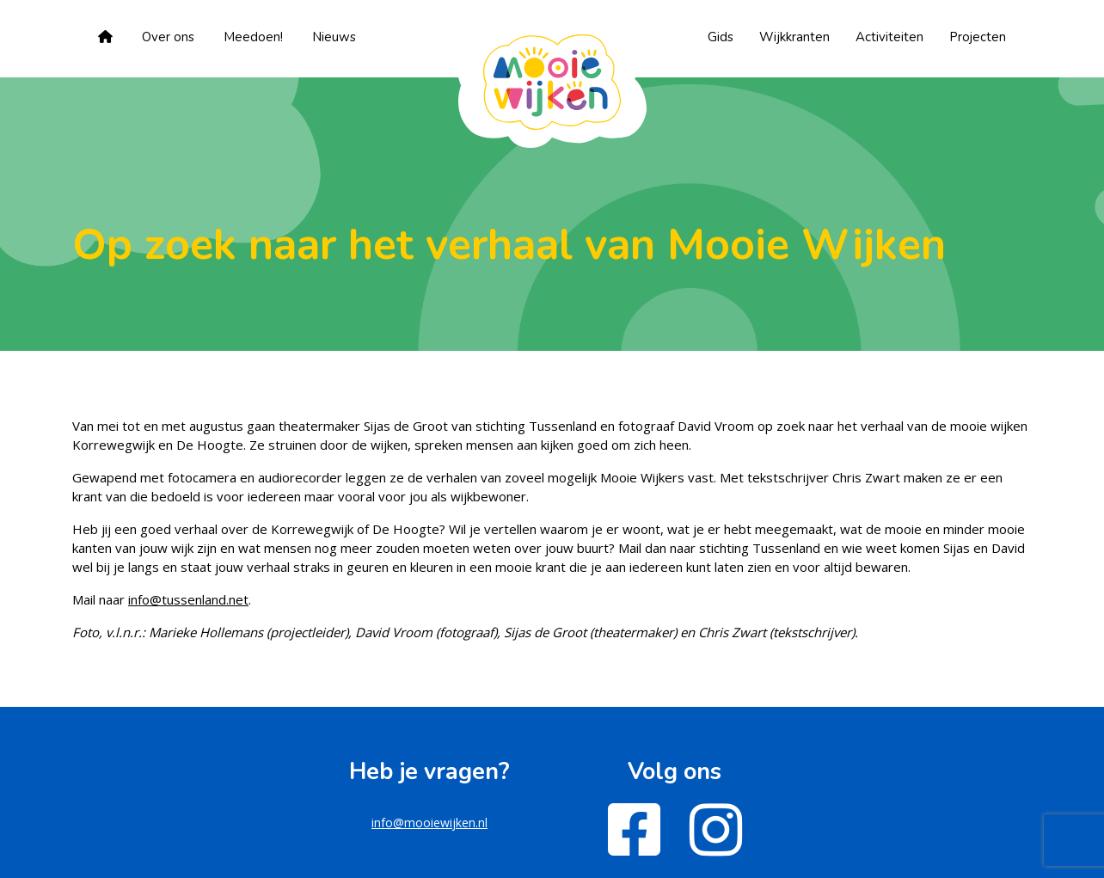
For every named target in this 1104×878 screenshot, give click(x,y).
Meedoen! (253, 37)
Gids (720, 37)
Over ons (168, 37)
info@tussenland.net (188, 599)
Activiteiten (889, 37)
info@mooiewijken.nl (429, 822)
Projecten (977, 37)
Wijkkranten (794, 37)
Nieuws (334, 37)
